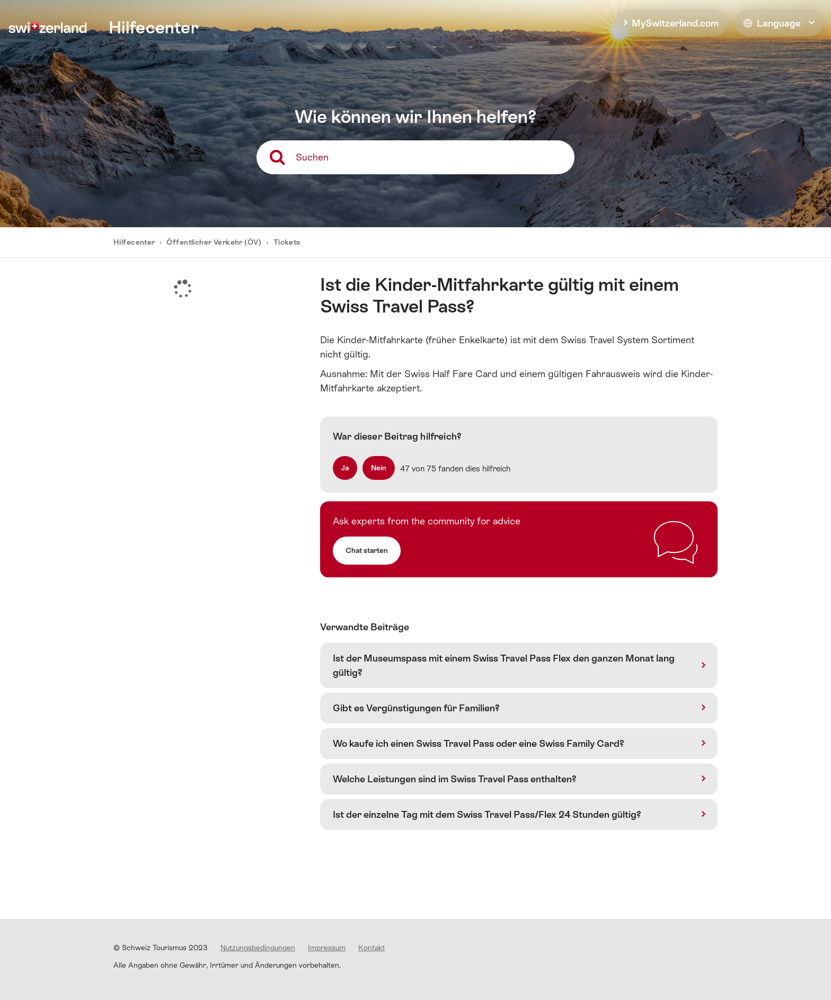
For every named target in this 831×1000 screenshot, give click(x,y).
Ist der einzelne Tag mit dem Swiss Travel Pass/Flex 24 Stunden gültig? (487, 814)
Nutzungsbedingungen (257, 947)
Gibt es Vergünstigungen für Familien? (416, 707)
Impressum (327, 947)
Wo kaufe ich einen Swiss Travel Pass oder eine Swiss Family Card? (478, 743)
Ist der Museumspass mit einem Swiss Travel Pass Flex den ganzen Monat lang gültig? (504, 665)
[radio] (345, 468)
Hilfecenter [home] (154, 27)
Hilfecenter (135, 242)
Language (772, 23)
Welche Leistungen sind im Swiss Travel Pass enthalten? (455, 778)
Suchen (312, 157)
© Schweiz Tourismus (160, 947)
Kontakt (371, 947)
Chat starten (367, 550)
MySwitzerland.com (675, 23)
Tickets (286, 242)
